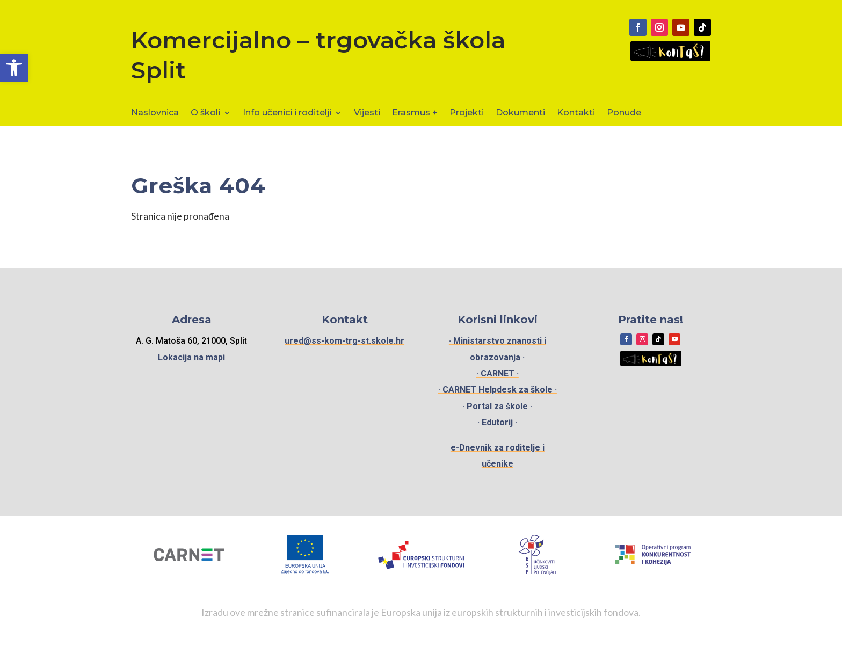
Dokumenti (520, 113)
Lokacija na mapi (191, 357)
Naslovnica (155, 113)
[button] (14, 68)
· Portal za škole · (497, 406)
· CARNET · (497, 373)
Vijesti (367, 113)
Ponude (624, 113)
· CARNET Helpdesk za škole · (497, 389)
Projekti (466, 113)
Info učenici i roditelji (287, 113)
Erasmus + (415, 113)
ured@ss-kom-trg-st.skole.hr (344, 341)
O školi (205, 113)
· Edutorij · (497, 422)
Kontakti (576, 113)
